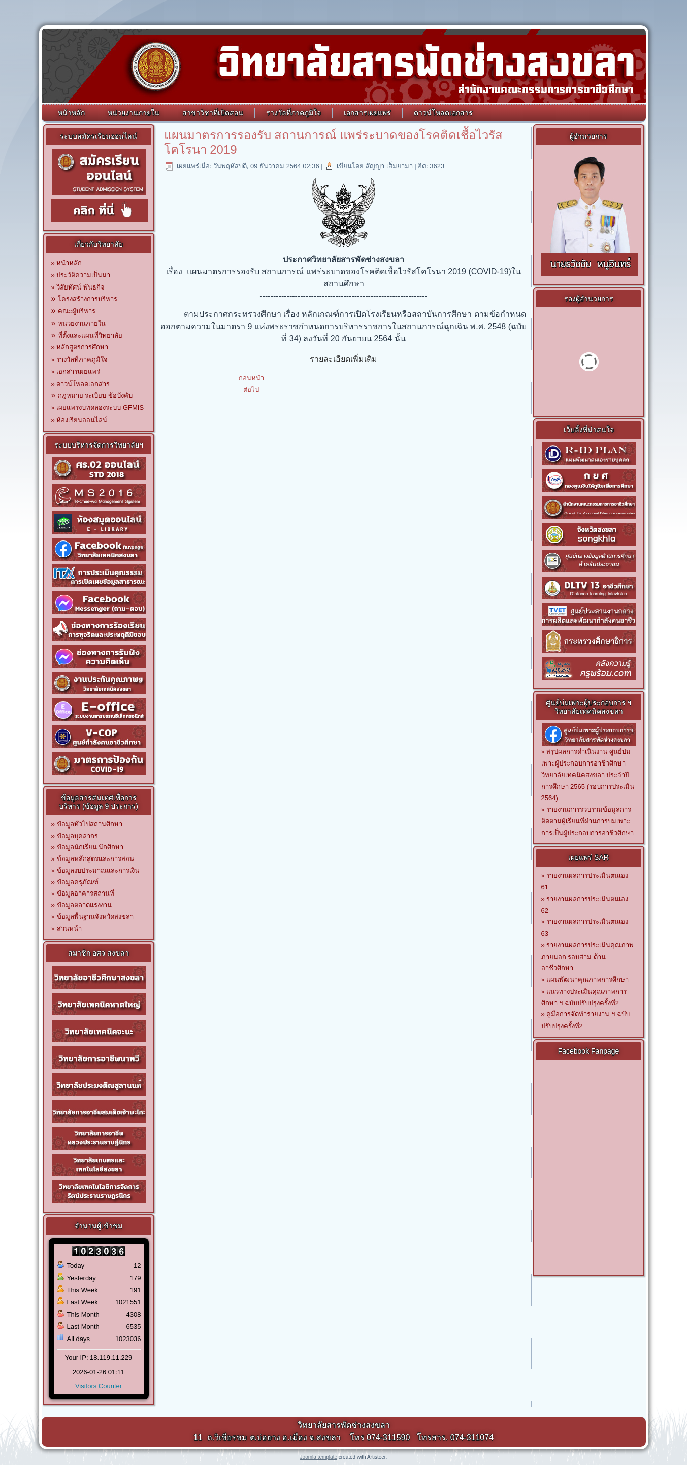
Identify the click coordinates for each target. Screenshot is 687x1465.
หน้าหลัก (71, 113)
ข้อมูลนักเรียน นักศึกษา (90, 847)
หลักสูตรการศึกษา (82, 347)
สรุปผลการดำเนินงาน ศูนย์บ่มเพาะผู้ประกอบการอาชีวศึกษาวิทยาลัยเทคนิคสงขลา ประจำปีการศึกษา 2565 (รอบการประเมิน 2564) (587, 775)
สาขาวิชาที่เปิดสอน (212, 113)
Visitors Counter (98, 1386)
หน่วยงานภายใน (133, 113)
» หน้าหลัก (66, 263)
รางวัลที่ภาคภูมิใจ (293, 113)
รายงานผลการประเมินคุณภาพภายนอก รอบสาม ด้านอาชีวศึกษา (587, 956)
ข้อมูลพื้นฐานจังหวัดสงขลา (95, 916)
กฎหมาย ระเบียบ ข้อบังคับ (95, 395)
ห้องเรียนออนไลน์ (81, 420)
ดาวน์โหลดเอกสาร (443, 113)
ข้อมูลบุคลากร (77, 836)
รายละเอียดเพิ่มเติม (343, 359)
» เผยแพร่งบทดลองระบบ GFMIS (97, 407)
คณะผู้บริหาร (76, 311)
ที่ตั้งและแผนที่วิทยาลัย (90, 335)
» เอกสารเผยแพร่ (76, 371)
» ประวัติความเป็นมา (81, 275)
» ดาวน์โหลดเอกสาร (80, 384)
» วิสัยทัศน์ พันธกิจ (78, 287)
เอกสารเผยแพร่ (367, 113)
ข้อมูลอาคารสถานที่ (85, 893)
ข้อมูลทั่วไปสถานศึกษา (89, 824)
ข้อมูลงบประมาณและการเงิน (98, 870)
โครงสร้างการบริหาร (87, 299)
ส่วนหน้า (69, 928)
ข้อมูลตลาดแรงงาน (84, 905)
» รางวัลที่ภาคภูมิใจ (79, 359)
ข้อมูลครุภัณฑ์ (78, 882)
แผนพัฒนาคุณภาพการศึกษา (587, 979)
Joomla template (318, 1457)
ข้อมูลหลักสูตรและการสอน (95, 859)
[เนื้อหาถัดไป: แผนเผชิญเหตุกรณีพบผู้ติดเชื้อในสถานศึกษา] (251, 389)
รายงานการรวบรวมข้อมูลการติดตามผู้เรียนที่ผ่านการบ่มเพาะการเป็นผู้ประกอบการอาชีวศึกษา (587, 821)
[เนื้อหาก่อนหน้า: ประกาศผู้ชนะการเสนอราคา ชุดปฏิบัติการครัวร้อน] (251, 378)
